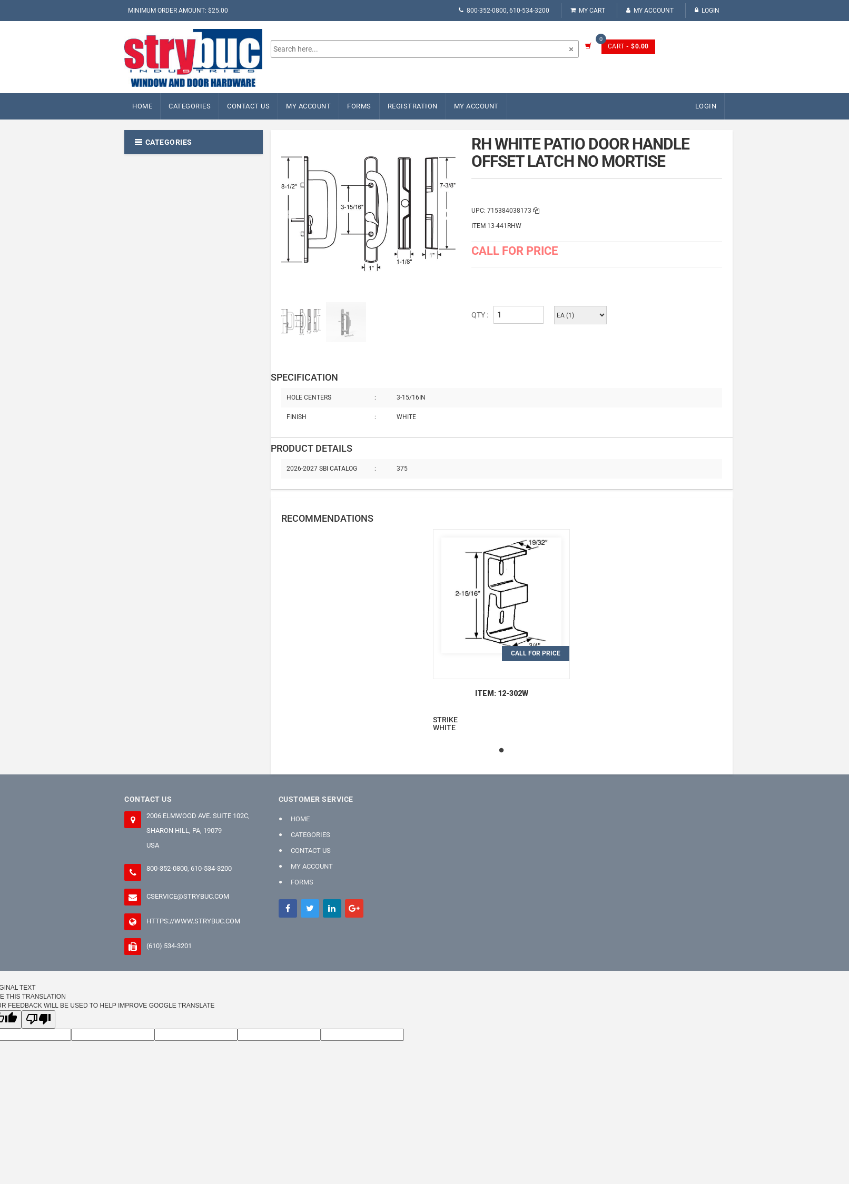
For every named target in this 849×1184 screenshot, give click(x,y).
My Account (650, 10)
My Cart (587, 10)
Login (707, 10)
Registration (413, 106)
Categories (190, 106)
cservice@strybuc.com (187, 896)
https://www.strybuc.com (193, 921)
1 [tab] (501, 750)
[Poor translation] (38, 1019)
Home (142, 106)
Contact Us (248, 106)
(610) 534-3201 (169, 946)
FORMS (359, 106)
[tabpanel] (501, 630)
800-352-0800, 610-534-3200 (504, 10)
